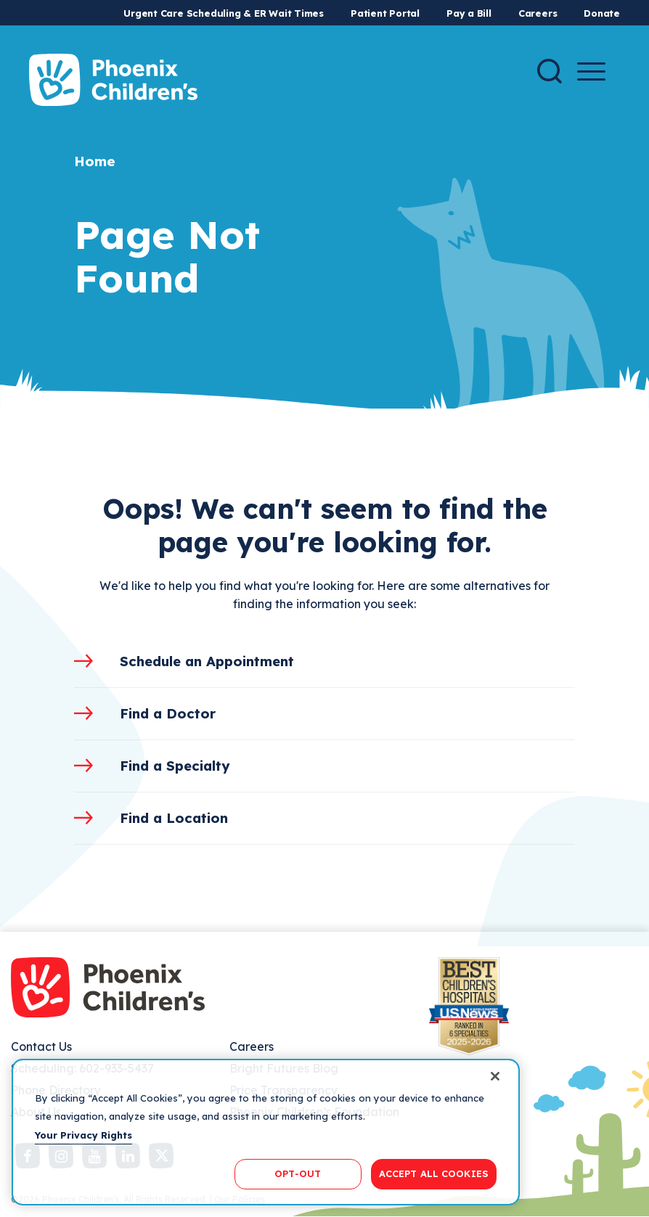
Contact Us (41, 1046)
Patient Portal (385, 13)
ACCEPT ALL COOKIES (434, 1173)
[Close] (495, 1076)
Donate (602, 13)
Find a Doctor (168, 713)
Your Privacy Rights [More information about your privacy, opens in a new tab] (83, 1135)
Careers (537, 13)
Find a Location (174, 818)
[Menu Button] (591, 71)
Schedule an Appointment (207, 661)
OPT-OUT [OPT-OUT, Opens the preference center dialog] (297, 1173)
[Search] (549, 71)
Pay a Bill (468, 13)
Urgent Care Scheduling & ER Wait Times (223, 13)
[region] (266, 1132)
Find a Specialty (175, 765)
